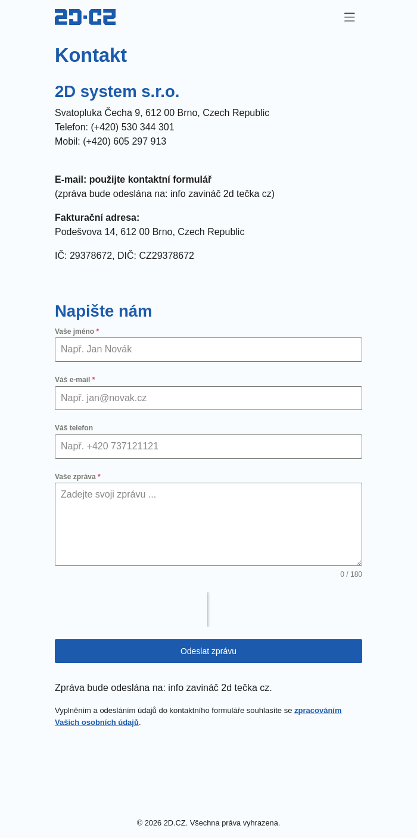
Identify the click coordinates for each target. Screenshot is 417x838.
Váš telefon (74, 428)
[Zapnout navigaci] (349, 17)
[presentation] (131, 609)
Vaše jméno (77, 331)
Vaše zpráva (78, 477)
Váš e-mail (75, 380)
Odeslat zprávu (208, 651)
